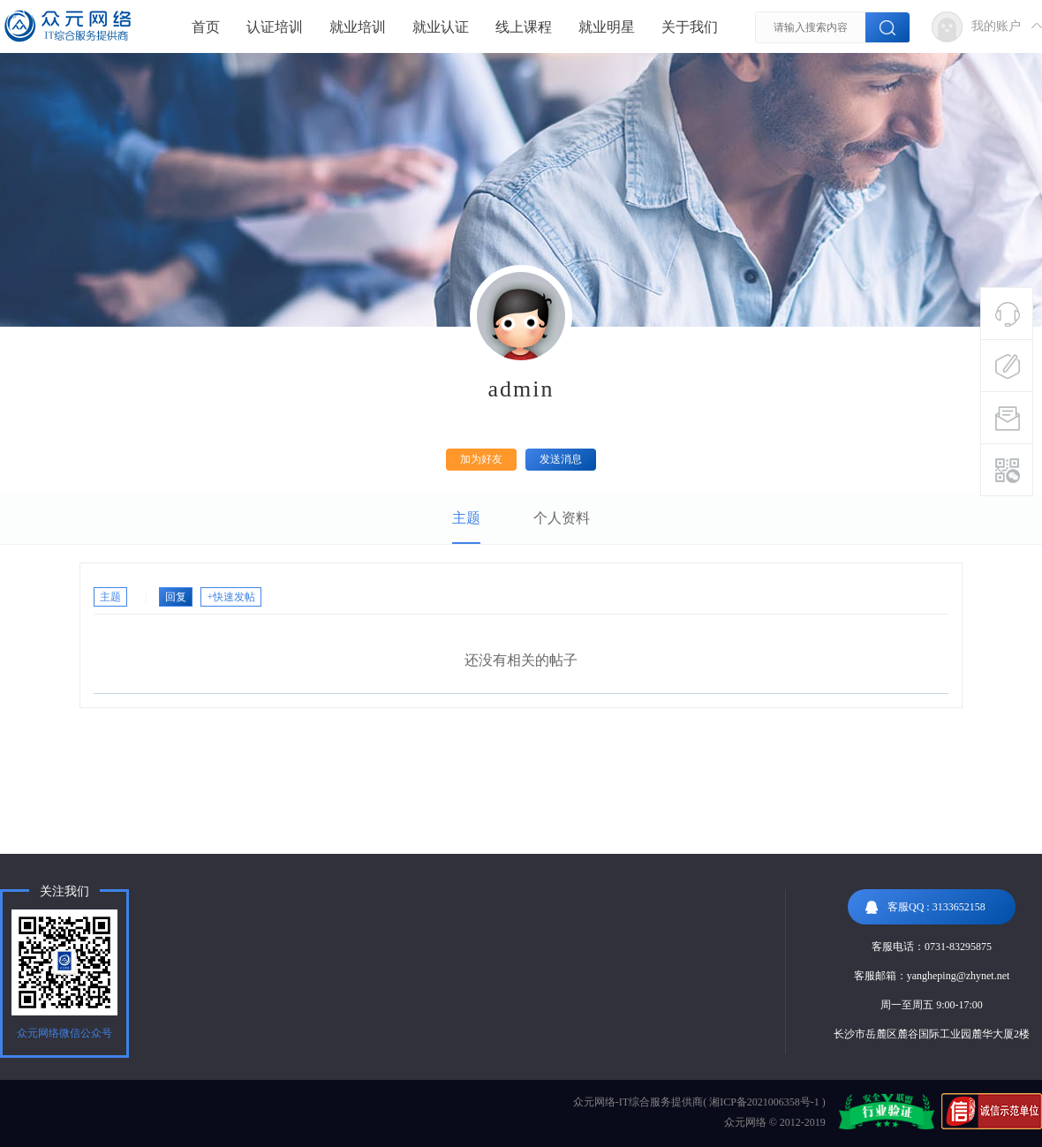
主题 (466, 517)
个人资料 (561, 517)
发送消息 (561, 459)
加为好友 (481, 459)
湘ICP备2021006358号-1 (764, 1102)
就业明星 (606, 26)
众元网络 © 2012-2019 (775, 1122)
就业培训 (357, 26)
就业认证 (440, 26)
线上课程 (523, 26)
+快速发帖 (231, 597)
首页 (206, 26)
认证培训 (274, 26)
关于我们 (689, 26)
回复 (175, 597)
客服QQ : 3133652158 (925, 907)
